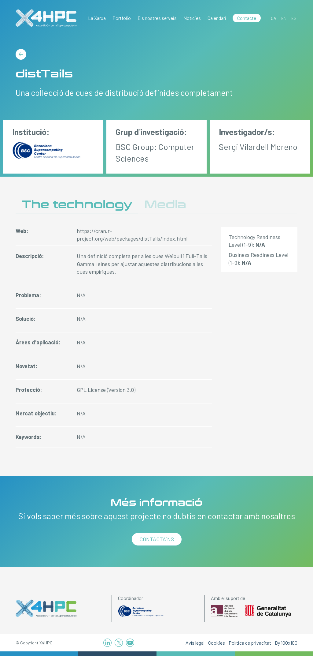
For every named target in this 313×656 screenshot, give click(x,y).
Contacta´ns (156, 539)
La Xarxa (97, 18)
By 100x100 (286, 643)
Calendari (217, 18)
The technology (77, 204)
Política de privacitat (250, 643)
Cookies (216, 643)
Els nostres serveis (157, 18)
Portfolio (121, 18)
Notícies (192, 18)
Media (165, 204)
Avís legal (195, 643)
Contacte (246, 18)
